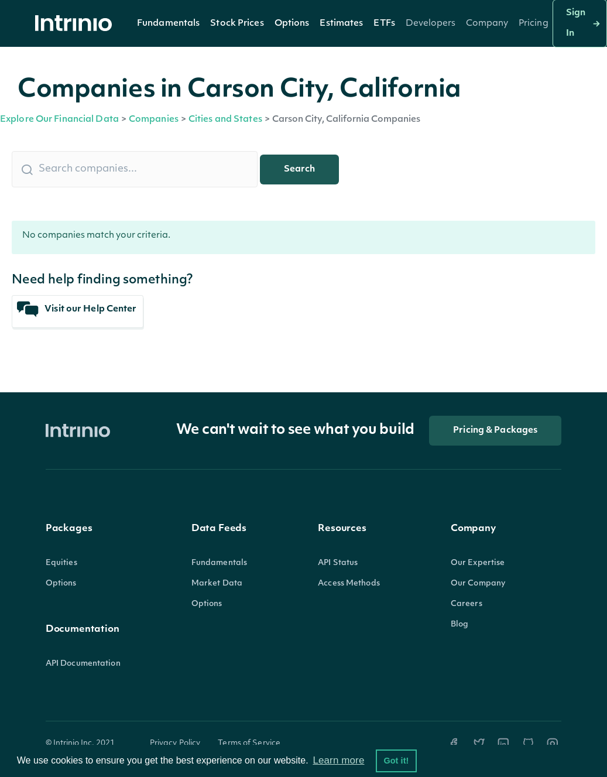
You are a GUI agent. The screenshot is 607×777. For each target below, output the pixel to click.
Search (299, 169)
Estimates (341, 23)
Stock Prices (236, 23)
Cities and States (225, 119)
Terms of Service (249, 743)
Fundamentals (168, 23)
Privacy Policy (175, 743)
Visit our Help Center (77, 309)
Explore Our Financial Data (59, 119)
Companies (154, 119)
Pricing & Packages (495, 430)
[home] (76, 23)
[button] (168, 23)
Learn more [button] (338, 760)
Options (292, 23)
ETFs (384, 23)
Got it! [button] (396, 760)
